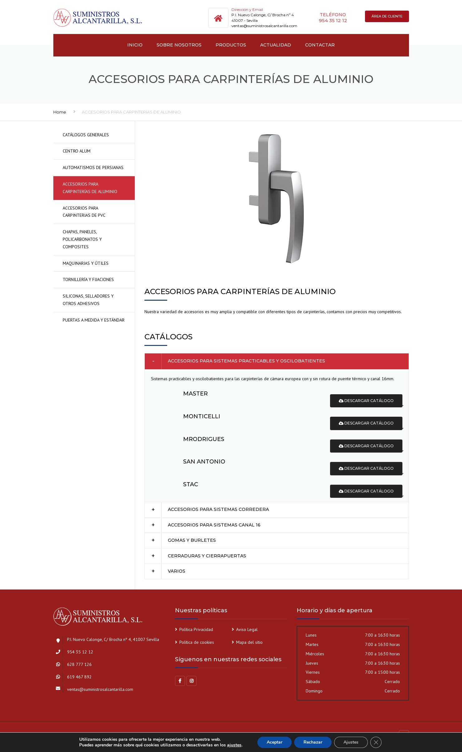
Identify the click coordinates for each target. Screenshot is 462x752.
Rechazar (313, 742)
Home (59, 111)
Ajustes (350, 742)
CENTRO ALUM (76, 151)
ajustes (234, 745)
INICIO (135, 45)
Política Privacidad (196, 629)
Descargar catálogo (366, 400)
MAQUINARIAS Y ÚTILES (86, 263)
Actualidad (275, 45)
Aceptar (274, 742)
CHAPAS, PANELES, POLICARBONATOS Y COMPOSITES (82, 239)
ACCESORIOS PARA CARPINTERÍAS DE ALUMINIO (90, 187)
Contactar (320, 45)
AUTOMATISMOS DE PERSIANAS (93, 167)
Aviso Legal (247, 629)
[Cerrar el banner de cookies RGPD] (376, 742)
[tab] (277, 361)
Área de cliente (387, 16)
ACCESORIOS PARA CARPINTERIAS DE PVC (84, 211)
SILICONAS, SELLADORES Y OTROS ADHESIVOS (88, 299)
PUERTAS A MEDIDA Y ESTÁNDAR (93, 320)
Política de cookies (196, 642)
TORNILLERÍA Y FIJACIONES (88, 279)
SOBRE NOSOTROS (179, 45)
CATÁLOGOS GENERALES (86, 135)
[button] (277, 361)
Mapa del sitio (249, 642)
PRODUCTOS (231, 45)
